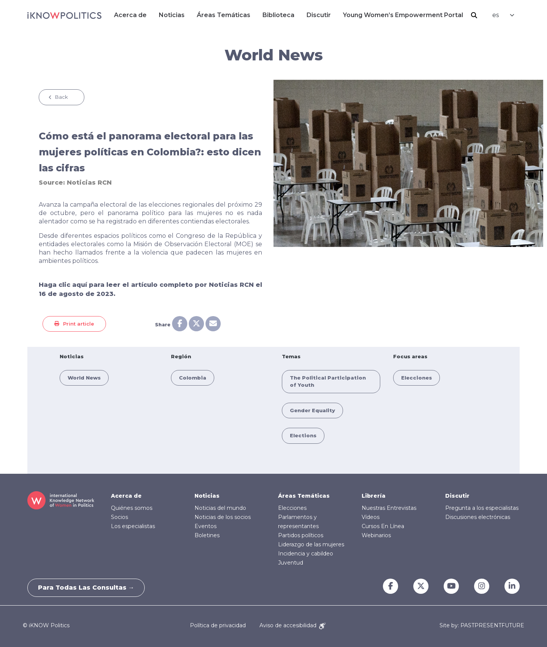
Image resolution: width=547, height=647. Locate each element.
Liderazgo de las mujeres (311, 544)
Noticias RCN (89, 182)
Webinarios (376, 535)
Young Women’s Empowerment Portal (403, 15)
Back (61, 97)
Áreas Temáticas (223, 15)
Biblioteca (278, 15)
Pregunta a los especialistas (482, 508)
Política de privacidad (218, 625)
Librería (374, 495)
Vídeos (370, 517)
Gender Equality (312, 410)
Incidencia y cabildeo (305, 553)
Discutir (319, 15)
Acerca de (130, 15)
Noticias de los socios (222, 517)
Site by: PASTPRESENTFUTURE (481, 625)
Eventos (205, 526)
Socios (119, 517)
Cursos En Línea (383, 526)
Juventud (290, 562)
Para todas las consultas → (87, 587)
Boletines (207, 535)
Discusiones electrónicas (477, 517)
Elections (303, 435)
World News (84, 378)
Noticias (172, 15)
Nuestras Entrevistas (389, 508)
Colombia (192, 378)
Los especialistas (133, 526)
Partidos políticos (300, 535)
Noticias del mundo (220, 508)
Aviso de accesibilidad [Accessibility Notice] (292, 625)
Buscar (474, 15)
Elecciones (416, 378)
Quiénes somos (131, 508)
